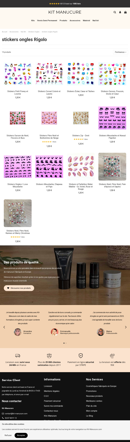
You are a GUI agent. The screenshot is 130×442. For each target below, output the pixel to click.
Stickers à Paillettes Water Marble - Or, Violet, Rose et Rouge (81, 186)
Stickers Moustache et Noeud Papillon (112, 136)
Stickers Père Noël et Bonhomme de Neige (49, 136)
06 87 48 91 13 (11, 418)
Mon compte (91, 411)
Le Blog (89, 416)
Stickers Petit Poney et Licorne (17, 92)
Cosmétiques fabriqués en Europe (101, 386)
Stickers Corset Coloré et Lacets (49, 92)
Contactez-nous (51, 411)
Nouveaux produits (94, 396)
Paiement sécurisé (52, 401)
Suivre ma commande (53, 406)
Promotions (91, 391)
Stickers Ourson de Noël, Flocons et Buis (18, 136)
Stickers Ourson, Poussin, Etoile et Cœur (112, 92)
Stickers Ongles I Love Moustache (17, 185)
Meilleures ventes (94, 401)
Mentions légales (51, 391)
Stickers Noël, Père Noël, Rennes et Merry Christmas (18, 232)
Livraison (48, 386)
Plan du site (91, 406)
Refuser (8, 435)
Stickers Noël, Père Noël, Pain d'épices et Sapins (112, 185)
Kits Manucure (50, 416)
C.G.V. (46, 396)
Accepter (21, 435)
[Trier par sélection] (120, 52)
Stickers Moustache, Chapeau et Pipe (49, 185)
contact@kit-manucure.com (16, 414)
